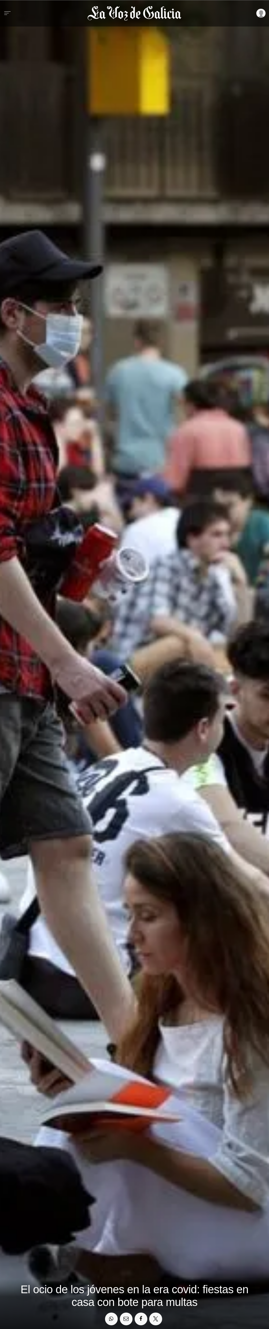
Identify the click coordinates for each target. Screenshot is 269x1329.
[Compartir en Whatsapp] (111, 1319)
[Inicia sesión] (260, 13)
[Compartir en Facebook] (141, 1319)
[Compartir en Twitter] (155, 1319)
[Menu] (7, 13)
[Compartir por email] (126, 1319)
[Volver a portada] (134, 13)
